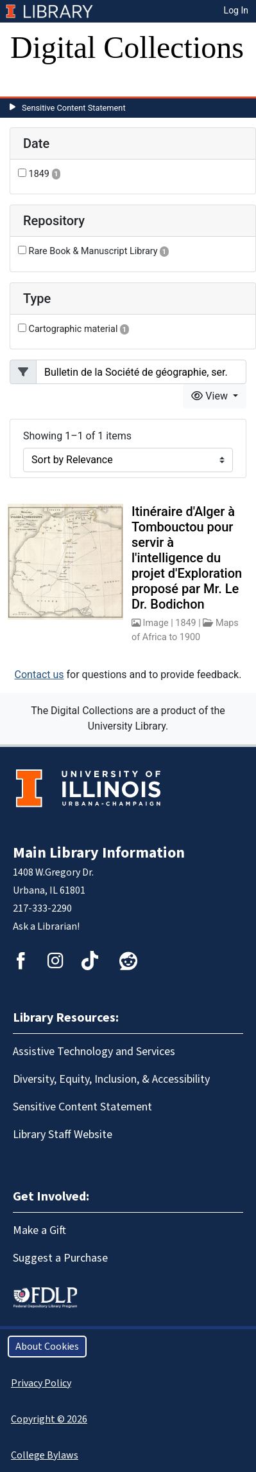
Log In (236, 10)
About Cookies (47, 1346)
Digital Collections (127, 47)
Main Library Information (99, 853)
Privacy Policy (41, 1383)
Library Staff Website (62, 1135)
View (210, 396)
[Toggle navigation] (28, 84)
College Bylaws (44, 1455)
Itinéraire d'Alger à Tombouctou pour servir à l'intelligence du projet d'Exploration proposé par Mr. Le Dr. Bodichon (187, 558)
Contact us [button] (39, 674)
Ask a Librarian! (46, 926)
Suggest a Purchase (60, 1258)
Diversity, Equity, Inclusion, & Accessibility (111, 1079)
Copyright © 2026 (49, 1419)
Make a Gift (39, 1230)
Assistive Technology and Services (94, 1052)
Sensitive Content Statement (74, 108)
